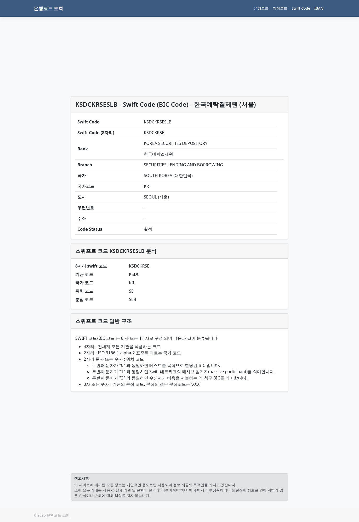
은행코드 (261, 8)
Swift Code (301, 8)
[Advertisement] (179, 57)
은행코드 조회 (48, 8)
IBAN (318, 8)
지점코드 (280, 8)
